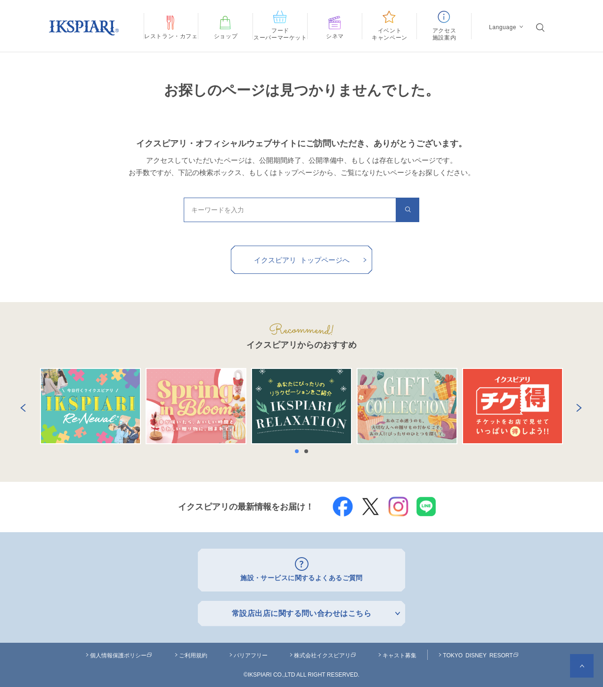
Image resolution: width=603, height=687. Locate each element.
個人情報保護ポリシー (121, 652)
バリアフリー (251, 652)
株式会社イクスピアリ (325, 652)
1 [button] (299, 451)
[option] (90, 406)
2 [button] (308, 451)
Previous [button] (21, 406)
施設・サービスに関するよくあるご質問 (302, 577)
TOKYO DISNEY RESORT (480, 652)
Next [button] (577, 406)
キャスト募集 (399, 652)
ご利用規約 (193, 652)
